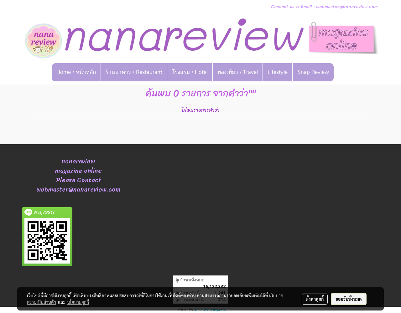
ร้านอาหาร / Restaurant (134, 72)
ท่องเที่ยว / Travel (237, 72)
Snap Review (313, 72)
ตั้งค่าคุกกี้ (315, 299)
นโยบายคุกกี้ (78, 302)
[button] (343, 72)
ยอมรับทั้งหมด (349, 299)
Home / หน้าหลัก (76, 72)
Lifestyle (278, 72)
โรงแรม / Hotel (190, 72)
